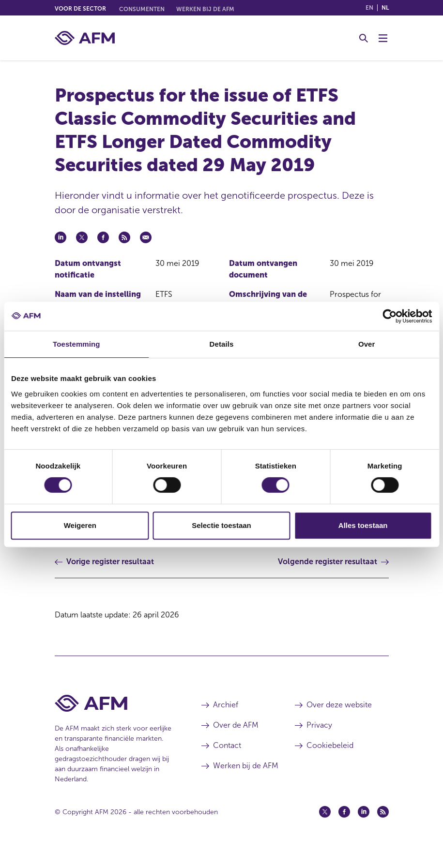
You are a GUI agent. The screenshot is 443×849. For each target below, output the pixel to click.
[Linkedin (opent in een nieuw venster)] (363, 812)
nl (385, 7)
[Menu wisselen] (383, 38)
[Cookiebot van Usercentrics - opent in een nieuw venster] (389, 316)
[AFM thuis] (85, 38)
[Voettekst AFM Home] (114, 703)
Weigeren (80, 525)
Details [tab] (222, 344)
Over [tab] (366, 344)
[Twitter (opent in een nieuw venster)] (325, 812)
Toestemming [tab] (76, 344)
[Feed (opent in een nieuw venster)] (383, 812)
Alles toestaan (363, 525)
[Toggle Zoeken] (363, 38)
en (369, 7)
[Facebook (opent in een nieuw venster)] (344, 812)
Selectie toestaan (221, 525)
